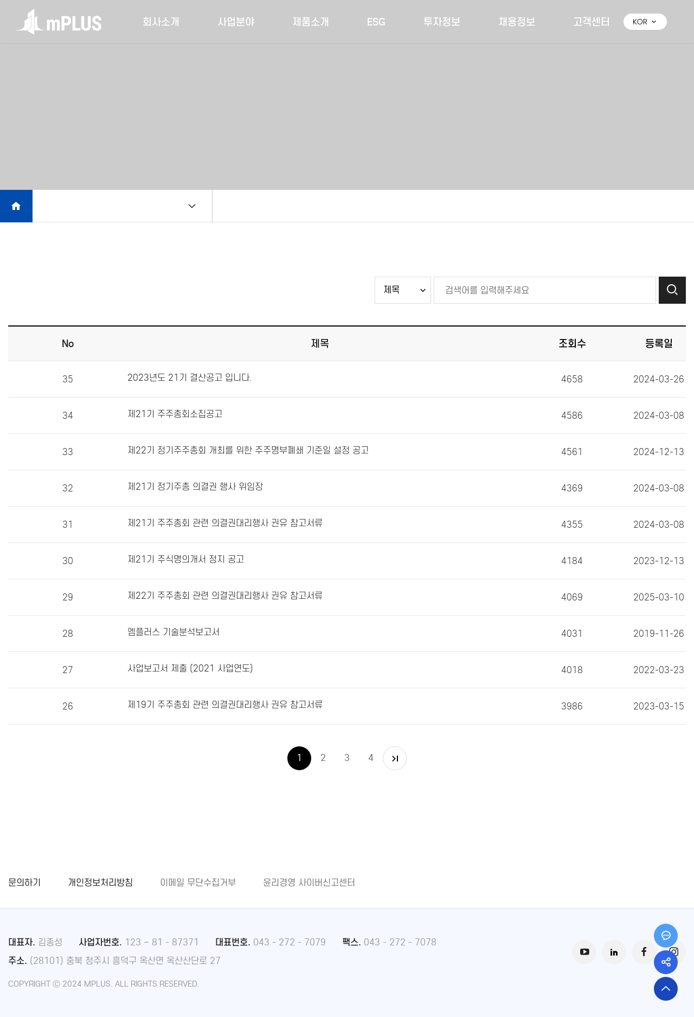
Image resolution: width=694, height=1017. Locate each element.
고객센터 (591, 22)
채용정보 (516, 22)
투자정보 (441, 22)
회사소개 (161, 22)
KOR (645, 21)
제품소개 (310, 22)
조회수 (572, 343)
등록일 (659, 343)
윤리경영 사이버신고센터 (309, 882)
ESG (376, 22)
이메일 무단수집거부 (198, 882)
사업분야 (235, 22)
